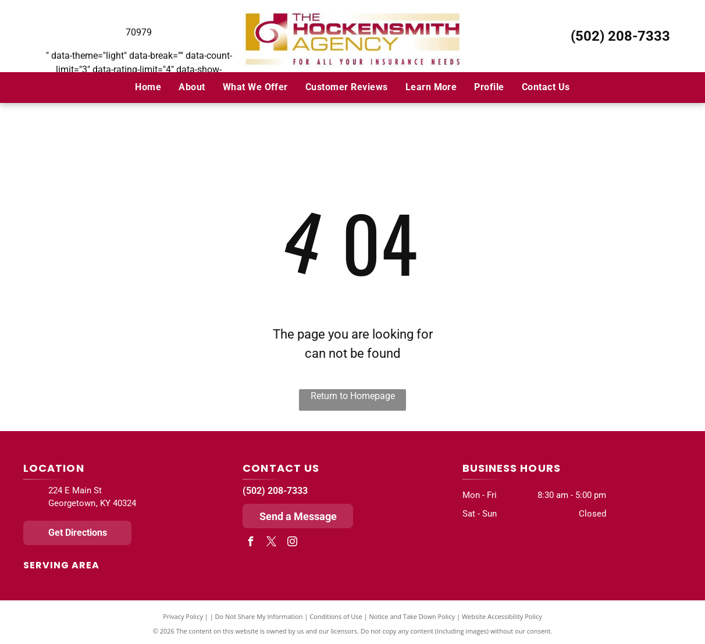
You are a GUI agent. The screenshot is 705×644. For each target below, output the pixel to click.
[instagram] (292, 543)
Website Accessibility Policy (502, 616)
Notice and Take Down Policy (412, 616)
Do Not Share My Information (259, 616)
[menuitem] (148, 87)
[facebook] (250, 543)
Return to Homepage (353, 395)
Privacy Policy (183, 616)
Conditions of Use (335, 616)
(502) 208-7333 (620, 36)
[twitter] (271, 543)
